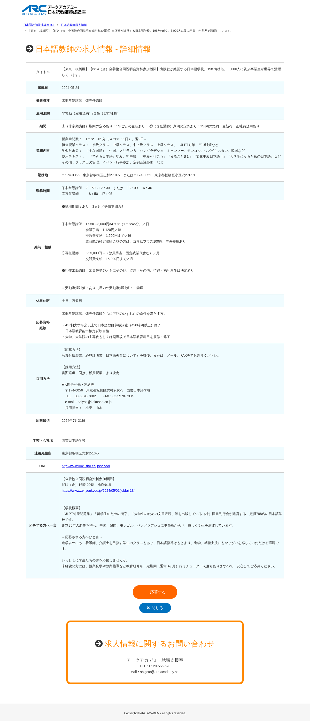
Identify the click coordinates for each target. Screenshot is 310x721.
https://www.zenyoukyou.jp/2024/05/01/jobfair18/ (98, 490)
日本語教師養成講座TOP (39, 25)
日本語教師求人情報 (74, 25)
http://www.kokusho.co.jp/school (86, 466)
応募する (158, 592)
